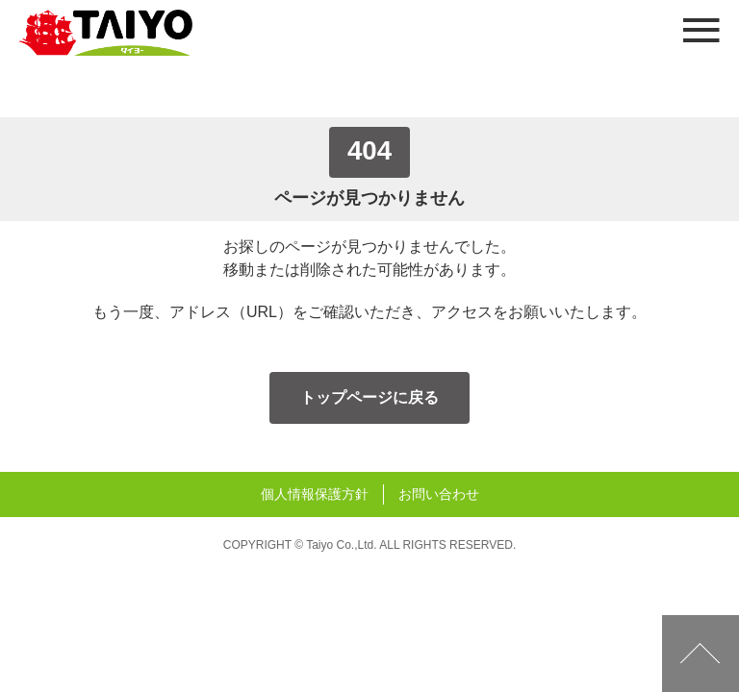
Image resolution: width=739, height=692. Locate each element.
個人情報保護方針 (315, 494)
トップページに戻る (369, 397)
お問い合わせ (438, 494)
